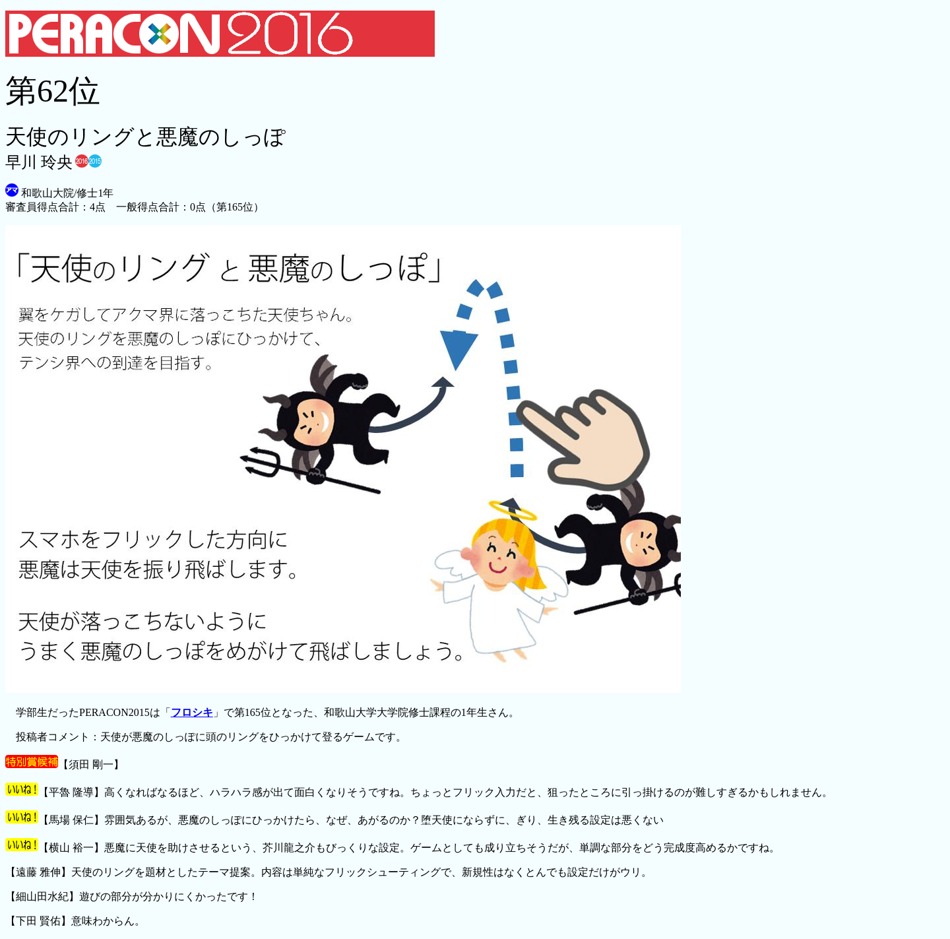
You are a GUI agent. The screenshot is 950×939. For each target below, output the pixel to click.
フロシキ (192, 712)
